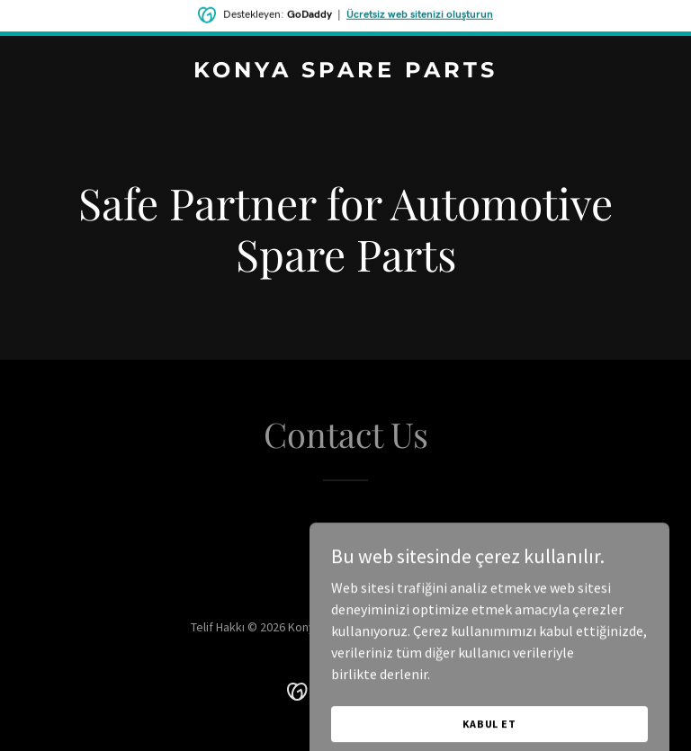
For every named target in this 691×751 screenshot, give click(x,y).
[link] (345, 72)
